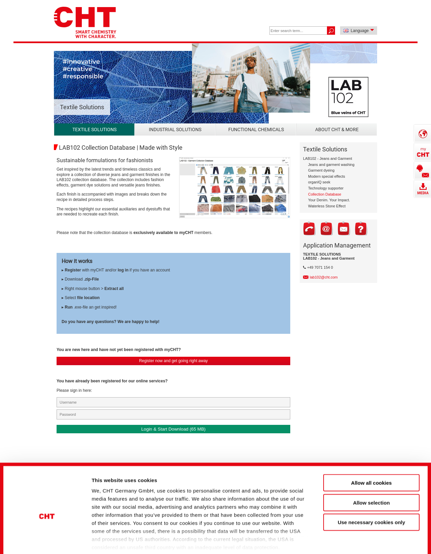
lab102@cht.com (324, 277)
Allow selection (371, 466)
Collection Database (324, 194)
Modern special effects (326, 176)
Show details (356, 537)
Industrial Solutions (175, 129)
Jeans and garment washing (331, 165)
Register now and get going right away (173, 360)
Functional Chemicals (256, 129)
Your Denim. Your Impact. (329, 200)
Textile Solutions (94, 129)
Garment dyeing (321, 170)
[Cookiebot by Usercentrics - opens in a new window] (47, 537)
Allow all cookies (371, 446)
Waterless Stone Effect (326, 206)
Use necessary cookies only (371, 486)
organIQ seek (319, 182)
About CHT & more (337, 129)
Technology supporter (325, 188)
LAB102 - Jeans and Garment (327, 158)
